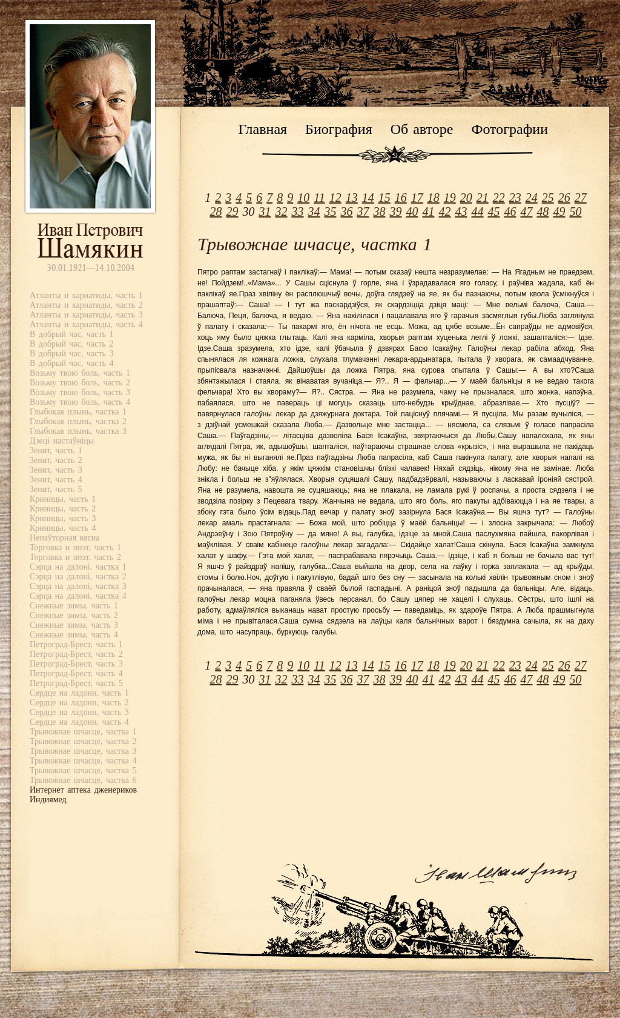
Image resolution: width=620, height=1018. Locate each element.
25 (548, 197)
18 (433, 197)
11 (319, 197)
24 (532, 197)
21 (483, 197)
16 (401, 197)
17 (417, 197)
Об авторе (422, 129)
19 (450, 197)
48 (543, 211)
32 (281, 211)
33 (298, 211)
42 (445, 211)
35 (331, 211)
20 (466, 197)
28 (216, 211)
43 (461, 211)
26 (564, 197)
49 (559, 211)
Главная (263, 129)
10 (303, 197)
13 (352, 197)
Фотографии (509, 129)
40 (412, 211)
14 (368, 197)
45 (494, 211)
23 (515, 197)
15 (384, 197)
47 (527, 211)
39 (396, 211)
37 (363, 211)
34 (314, 211)
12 (335, 197)
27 (581, 197)
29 (232, 211)
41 (429, 211)
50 (576, 211)
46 (510, 211)
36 (347, 211)
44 (478, 211)
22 (499, 197)
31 (265, 211)
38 (380, 211)
